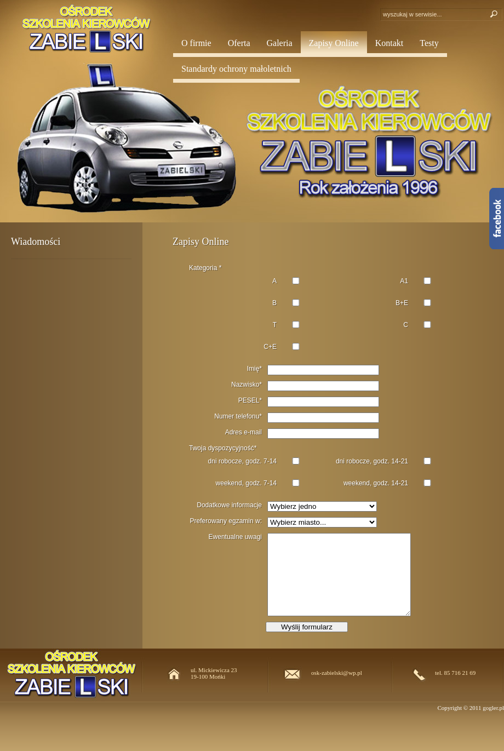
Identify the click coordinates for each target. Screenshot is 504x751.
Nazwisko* (246, 384)
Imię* (254, 368)
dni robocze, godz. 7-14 (242, 461)
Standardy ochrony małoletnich (236, 68)
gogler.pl (493, 707)
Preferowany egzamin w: (226, 521)
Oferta (239, 43)
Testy (429, 43)
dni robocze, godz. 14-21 (372, 461)
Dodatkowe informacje (229, 505)
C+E (270, 347)
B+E (402, 303)
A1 (404, 281)
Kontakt (389, 43)
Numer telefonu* (238, 416)
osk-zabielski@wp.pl (336, 672)
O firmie (196, 43)
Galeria (280, 43)
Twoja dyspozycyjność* (222, 448)
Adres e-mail (243, 432)
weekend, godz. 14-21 (375, 483)
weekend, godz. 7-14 (246, 483)
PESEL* (250, 400)
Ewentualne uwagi (235, 537)
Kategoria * (205, 268)
